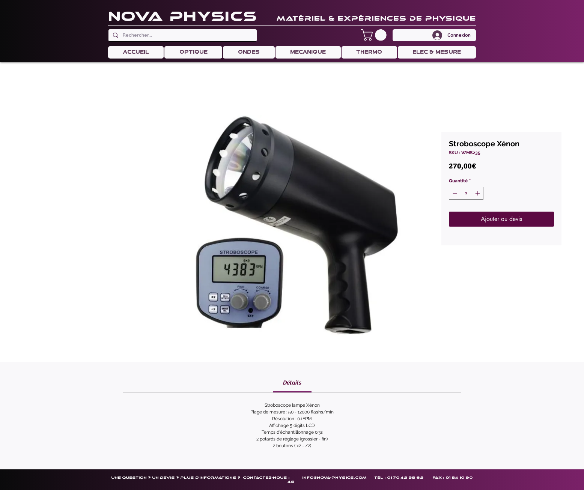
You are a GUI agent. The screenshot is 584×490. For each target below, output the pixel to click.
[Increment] (478, 193)
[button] (375, 35)
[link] (292, 382)
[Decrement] (454, 193)
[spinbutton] (466, 193)
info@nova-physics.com (334, 477)
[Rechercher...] (182, 35)
